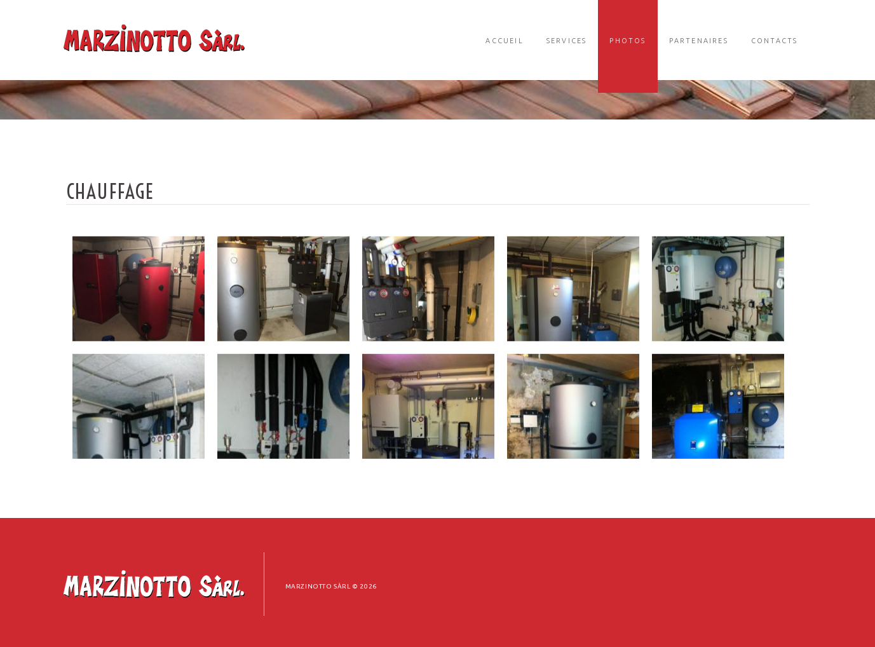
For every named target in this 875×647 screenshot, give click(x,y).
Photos (627, 40)
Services (566, 40)
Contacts (774, 40)
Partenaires (698, 40)
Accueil (504, 40)
